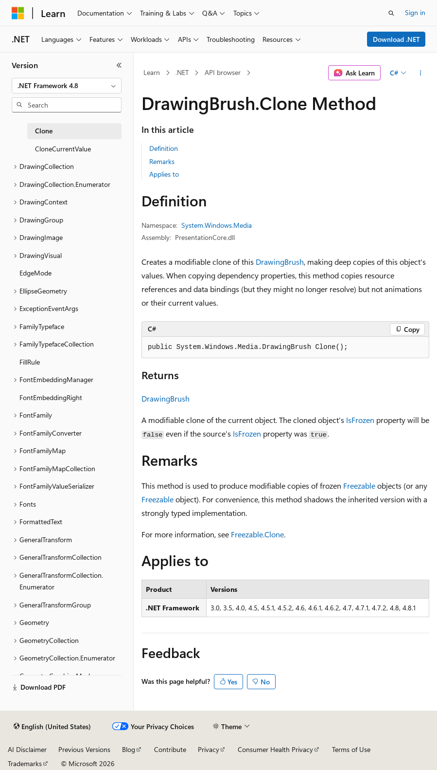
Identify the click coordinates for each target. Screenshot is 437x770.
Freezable (359, 485)
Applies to (164, 174)
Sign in (415, 12)
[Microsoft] (18, 13)
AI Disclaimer (27, 749)
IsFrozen (360, 420)
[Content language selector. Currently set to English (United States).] (52, 726)
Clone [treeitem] (43, 130)
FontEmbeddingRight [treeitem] (50, 397)
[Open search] (391, 13)
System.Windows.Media (216, 225)
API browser (223, 72)
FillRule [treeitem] (29, 362)
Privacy (208, 749)
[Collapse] (119, 65)
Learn (151, 72)
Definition (163, 148)
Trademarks (25, 763)
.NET (182, 72)
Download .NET (396, 39)
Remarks (162, 161)
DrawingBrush (280, 262)
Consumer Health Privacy (275, 749)
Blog (128, 749)
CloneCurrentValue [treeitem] (63, 148)
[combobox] (67, 85)
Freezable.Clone (257, 534)
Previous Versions (84, 749)
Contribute (170, 749)
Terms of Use (351, 749)
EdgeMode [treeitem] (35, 272)
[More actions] (420, 73)
